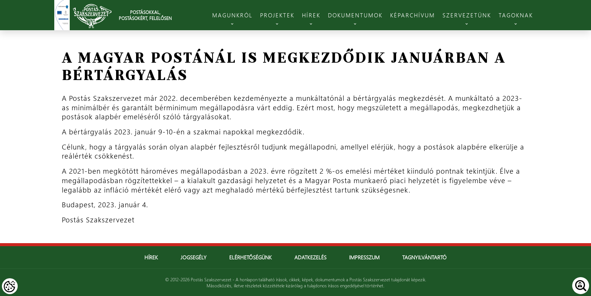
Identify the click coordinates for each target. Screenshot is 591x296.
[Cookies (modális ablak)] (10, 286)
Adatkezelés (310, 257)
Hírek (151, 257)
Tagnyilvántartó (424, 257)
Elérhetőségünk (250, 257)
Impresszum (364, 257)
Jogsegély (194, 257)
